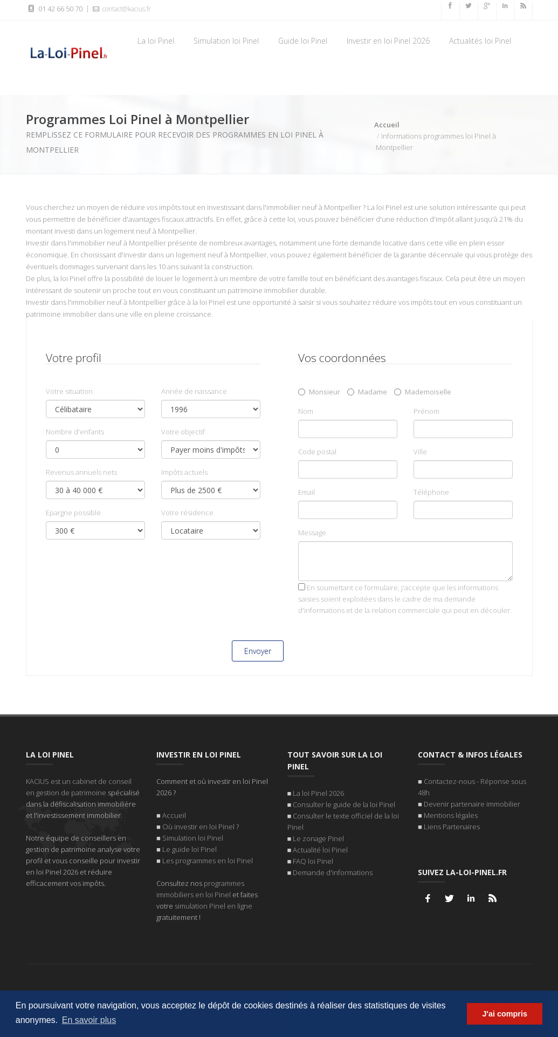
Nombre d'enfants (75, 431)
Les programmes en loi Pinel (207, 860)
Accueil (386, 124)
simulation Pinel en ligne (213, 905)
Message (312, 532)
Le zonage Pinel (318, 838)
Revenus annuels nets (81, 472)
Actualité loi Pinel (320, 849)
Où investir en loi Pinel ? (200, 826)
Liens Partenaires (452, 826)
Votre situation (69, 391)
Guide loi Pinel (302, 41)
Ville (420, 451)
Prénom (426, 411)
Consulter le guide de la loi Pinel (344, 804)
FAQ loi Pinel (313, 860)
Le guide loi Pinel (189, 849)
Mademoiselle (422, 392)
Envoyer (257, 651)
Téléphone (431, 492)
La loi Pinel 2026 (318, 792)
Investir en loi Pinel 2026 (388, 41)
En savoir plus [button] (89, 1020)
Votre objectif (183, 431)
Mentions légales (451, 815)
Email (306, 492)
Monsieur (319, 392)
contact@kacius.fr (121, 8)
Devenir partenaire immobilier (472, 803)
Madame (367, 392)
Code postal (317, 451)
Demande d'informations (333, 872)
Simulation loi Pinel (226, 41)
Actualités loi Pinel (480, 41)
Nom (305, 411)
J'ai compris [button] (504, 1013)
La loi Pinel (155, 41)
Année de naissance (194, 391)
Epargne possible (73, 512)
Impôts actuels (184, 472)
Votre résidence (187, 512)
